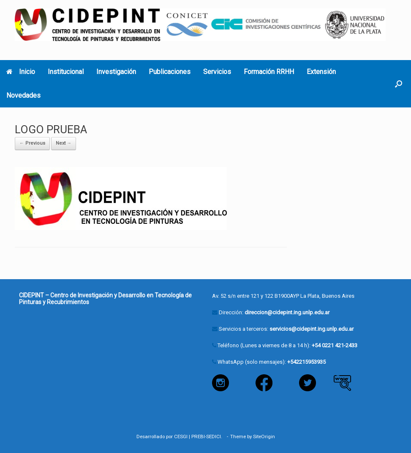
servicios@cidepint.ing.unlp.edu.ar (311, 329)
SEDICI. (215, 436)
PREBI (198, 436)
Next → (63, 143)
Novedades (23, 95)
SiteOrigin (264, 436)
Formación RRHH (269, 72)
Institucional (66, 72)
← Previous (32, 143)
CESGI (181, 436)
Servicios (217, 72)
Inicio (20, 72)
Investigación (116, 72)
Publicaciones (170, 72)
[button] (398, 83)
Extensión (321, 72)
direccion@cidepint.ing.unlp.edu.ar (287, 312)
